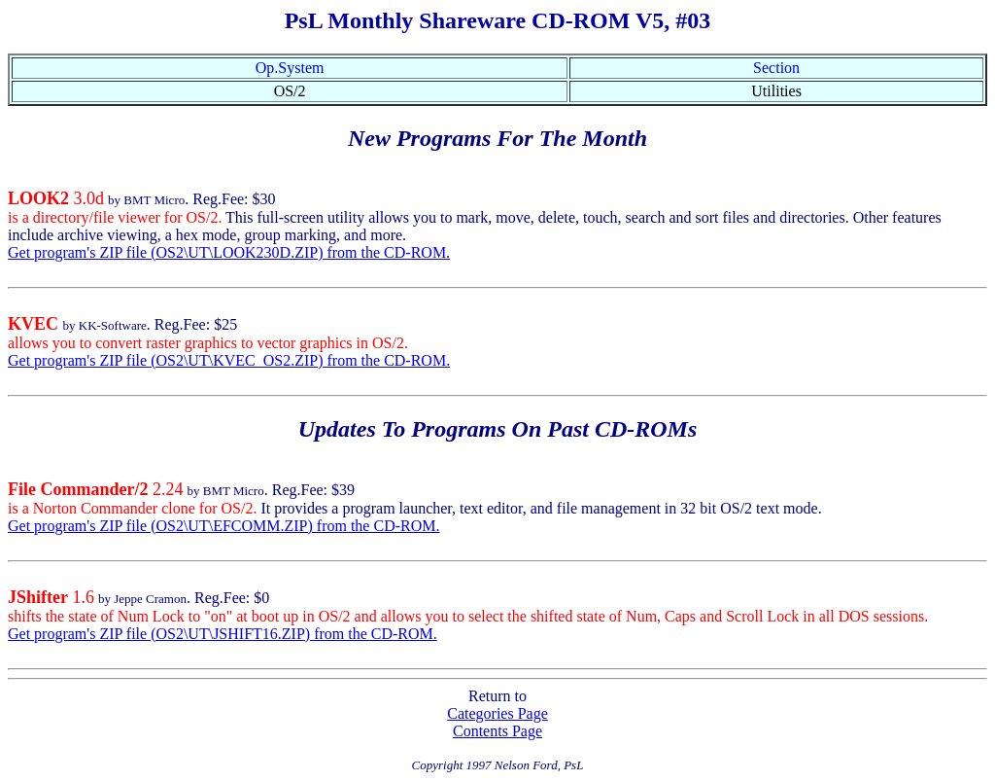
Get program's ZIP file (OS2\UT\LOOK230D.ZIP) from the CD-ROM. (229, 252)
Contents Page (497, 731)
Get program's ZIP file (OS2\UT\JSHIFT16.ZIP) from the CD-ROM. (222, 633)
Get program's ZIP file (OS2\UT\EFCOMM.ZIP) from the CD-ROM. (223, 525)
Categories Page (497, 713)
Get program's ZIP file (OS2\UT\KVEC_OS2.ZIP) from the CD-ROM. (229, 360)
